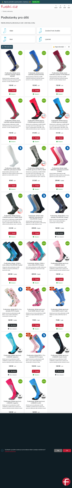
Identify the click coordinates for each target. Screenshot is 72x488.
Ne (58, 450)
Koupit (12, 90)
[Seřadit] (59, 46)
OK (67, 450)
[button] (60, 6)
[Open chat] (66, 482)
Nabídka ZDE (36, 2)
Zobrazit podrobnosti (10, 451)
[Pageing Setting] (69, 47)
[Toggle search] (55, 6)
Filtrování (7, 47)
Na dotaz (59, 233)
